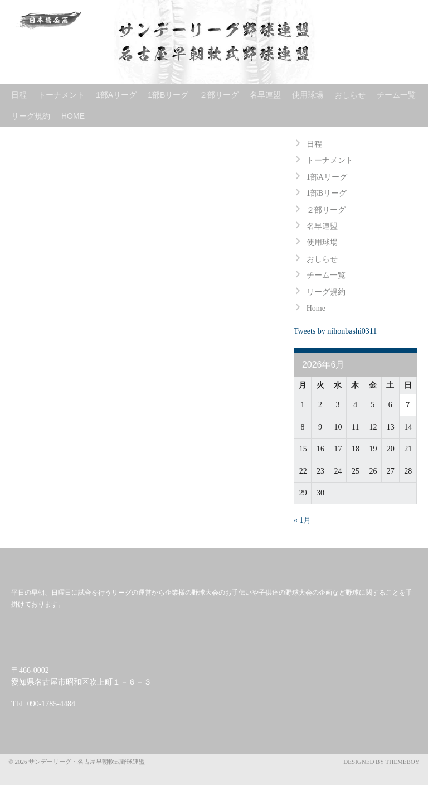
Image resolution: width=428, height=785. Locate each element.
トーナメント (61, 94)
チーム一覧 (396, 94)
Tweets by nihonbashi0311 (335, 331)
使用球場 (307, 94)
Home (73, 116)
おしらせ (350, 94)
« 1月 (303, 520)
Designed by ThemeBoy (381, 761)
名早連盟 (265, 94)
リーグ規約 (30, 116)
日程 (19, 94)
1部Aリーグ (116, 94)
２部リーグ (219, 94)
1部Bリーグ (168, 94)
